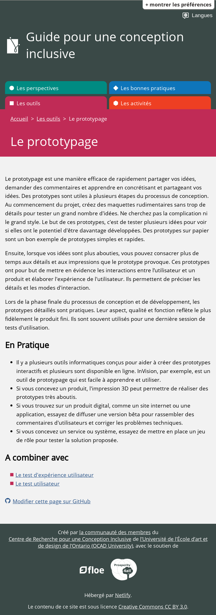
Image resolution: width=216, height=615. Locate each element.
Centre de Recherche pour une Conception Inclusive (70, 539)
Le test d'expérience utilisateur (54, 475)
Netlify (122, 595)
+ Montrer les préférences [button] (178, 4)
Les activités (132, 103)
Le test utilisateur (37, 483)
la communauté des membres (115, 532)
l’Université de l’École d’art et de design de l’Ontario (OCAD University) (123, 542)
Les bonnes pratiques (144, 88)
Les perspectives (33, 88)
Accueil (19, 118)
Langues (197, 15)
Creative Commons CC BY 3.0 (152, 606)
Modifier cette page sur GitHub (48, 501)
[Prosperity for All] (123, 570)
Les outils (24, 103)
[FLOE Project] (92, 570)
